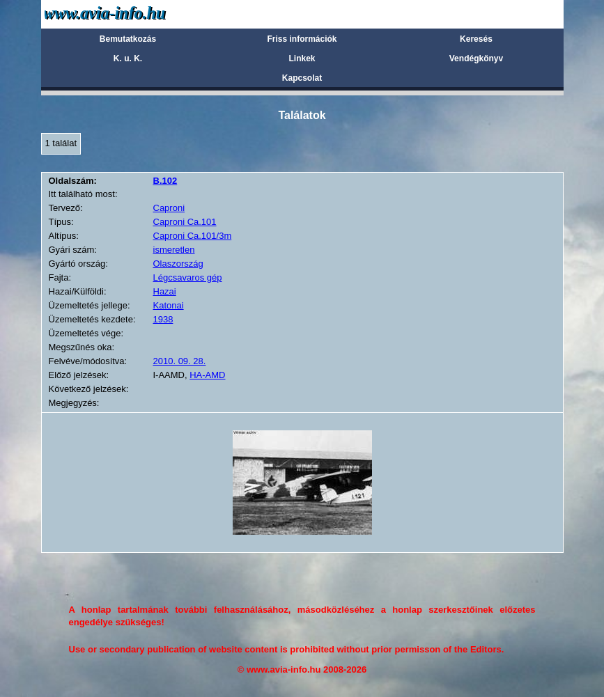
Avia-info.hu (129, 14)
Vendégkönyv (476, 58)
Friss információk (301, 39)
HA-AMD (207, 375)
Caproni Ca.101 (185, 222)
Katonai (168, 305)
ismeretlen (174, 249)
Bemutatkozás (128, 39)
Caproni (169, 208)
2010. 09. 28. (179, 361)
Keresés (476, 39)
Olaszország (178, 263)
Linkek (301, 58)
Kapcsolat (302, 78)
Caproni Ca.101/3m (192, 235)
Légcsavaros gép (187, 277)
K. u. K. (128, 58)
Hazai (164, 291)
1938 (163, 319)
